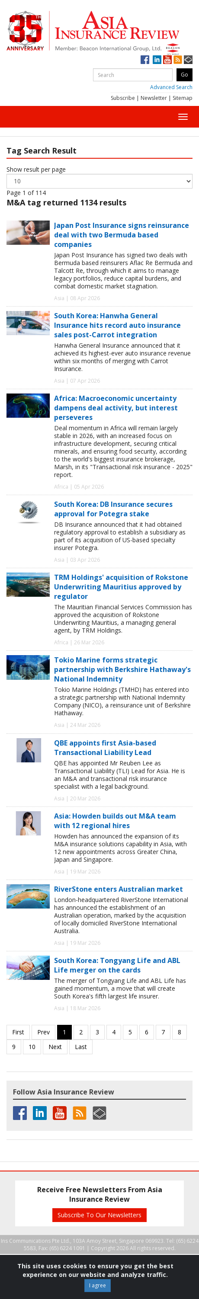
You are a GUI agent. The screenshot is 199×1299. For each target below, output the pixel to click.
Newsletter (154, 98)
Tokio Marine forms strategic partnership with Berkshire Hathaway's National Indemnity (122, 669)
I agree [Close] (97, 1285)
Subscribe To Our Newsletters (99, 1215)
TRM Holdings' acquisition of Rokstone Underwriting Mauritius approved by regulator (121, 587)
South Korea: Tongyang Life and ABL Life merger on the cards (117, 965)
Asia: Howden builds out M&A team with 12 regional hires (115, 820)
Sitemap (183, 98)
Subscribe (123, 98)
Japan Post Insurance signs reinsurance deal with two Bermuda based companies (121, 235)
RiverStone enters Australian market (118, 889)
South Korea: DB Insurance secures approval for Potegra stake (113, 508)
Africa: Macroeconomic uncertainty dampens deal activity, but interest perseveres (116, 408)
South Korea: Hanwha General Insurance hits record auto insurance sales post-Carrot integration (117, 325)
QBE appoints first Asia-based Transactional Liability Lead (105, 747)
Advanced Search (171, 87)
